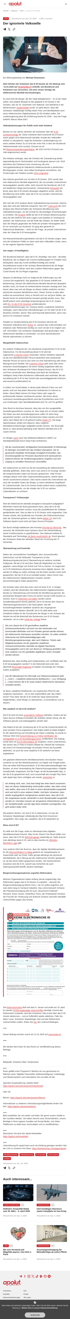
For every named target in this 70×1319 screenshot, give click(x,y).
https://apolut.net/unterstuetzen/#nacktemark (23, 1086)
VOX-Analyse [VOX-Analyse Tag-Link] (53, 1154)
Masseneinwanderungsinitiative (20, 149)
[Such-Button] (66, 4)
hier (35, 1022)
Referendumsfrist (14, 1007)
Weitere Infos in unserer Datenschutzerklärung (40, 1308)
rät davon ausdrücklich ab (39, 536)
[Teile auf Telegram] (5, 29)
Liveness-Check (21, 355)
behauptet (54, 188)
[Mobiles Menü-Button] (5, 4)
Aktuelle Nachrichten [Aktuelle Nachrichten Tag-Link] (43, 1205)
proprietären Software (33, 715)
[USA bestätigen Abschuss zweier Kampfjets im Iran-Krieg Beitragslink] (52, 1210)
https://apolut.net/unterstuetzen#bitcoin (27, 1098)
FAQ (25, 1291)
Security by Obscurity (51, 527)
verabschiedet (22, 108)
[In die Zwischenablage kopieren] (14, 29)
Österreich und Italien (27, 599)
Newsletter (6, 1294)
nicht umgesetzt (41, 173)
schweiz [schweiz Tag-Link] (7, 1158)
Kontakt (26, 1294)
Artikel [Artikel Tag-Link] (6, 18)
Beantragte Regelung (21, 667)
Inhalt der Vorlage (32, 619)
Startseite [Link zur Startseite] (6, 11)
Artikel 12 (47, 518)
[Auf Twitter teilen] (9, 1168)
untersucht (53, 206)
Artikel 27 (46, 420)
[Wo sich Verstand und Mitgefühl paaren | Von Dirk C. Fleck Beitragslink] (18, 1252)
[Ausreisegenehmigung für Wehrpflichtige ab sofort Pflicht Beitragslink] (52, 1251)
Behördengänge (32, 837)
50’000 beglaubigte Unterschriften (28, 1010)
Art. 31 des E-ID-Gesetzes (19, 304)
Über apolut (27, 1297)
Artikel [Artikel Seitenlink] (22, 11)
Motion (30, 325)
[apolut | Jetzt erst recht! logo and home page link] (15, 4)
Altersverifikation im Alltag (20, 852)
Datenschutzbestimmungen (11, 1297)
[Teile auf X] (9, 29)
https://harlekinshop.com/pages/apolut (49, 1148)
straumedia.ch (54, 1034)
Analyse (21, 215)
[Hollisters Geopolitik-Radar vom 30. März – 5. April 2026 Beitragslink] (18, 1210)
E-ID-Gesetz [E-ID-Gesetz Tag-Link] (40, 1154)
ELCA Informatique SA (27, 742)
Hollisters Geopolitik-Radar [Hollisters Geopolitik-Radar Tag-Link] (11, 1205)
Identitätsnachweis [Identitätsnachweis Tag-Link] (10, 1154)
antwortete (47, 777)
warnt (15, 438)
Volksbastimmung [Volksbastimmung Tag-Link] (26, 1154)
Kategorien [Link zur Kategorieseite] (14, 11)
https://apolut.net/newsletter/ (15, 1136)
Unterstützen (7, 1291)
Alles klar (35, 1315)
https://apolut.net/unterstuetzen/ (22, 1106)
